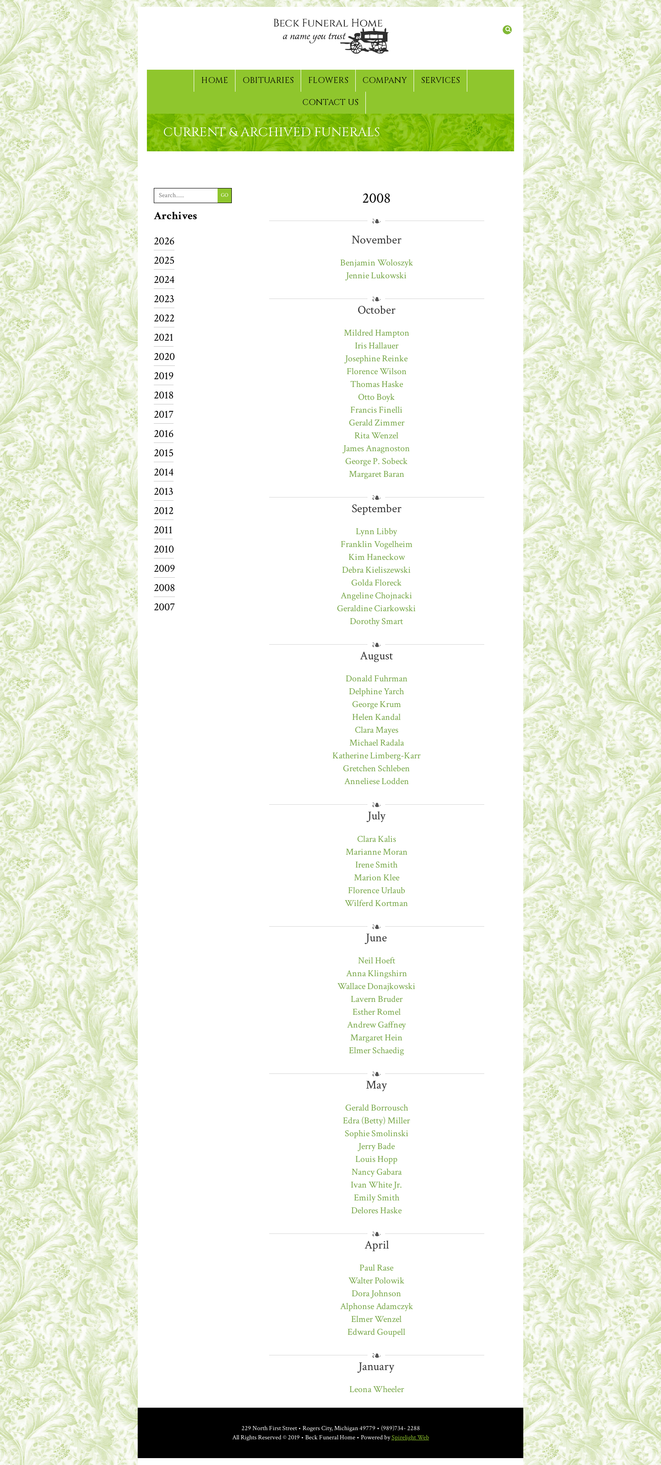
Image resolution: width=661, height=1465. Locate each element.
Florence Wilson (377, 371)
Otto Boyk (376, 397)
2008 (164, 588)
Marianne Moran (377, 852)
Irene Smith (376, 865)
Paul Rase (376, 1268)
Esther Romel (377, 1012)
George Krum (376, 704)
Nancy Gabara (377, 1172)
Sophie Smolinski (377, 1133)
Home (214, 80)
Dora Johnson (376, 1293)
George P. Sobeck (376, 461)
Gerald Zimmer (376, 423)
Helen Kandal (376, 717)
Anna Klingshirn (376, 973)
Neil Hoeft (376, 961)
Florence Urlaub (376, 890)
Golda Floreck (376, 583)
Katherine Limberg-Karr (376, 756)
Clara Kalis (376, 839)
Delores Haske (376, 1210)
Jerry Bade (377, 1146)
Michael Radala (376, 743)
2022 (164, 319)
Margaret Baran (376, 474)
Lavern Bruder (377, 999)
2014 (164, 473)
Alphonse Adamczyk (376, 1306)
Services (440, 80)
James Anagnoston (376, 448)
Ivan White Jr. (376, 1185)
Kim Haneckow (376, 557)
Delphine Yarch (376, 691)
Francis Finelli (376, 410)
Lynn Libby (376, 531)
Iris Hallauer (376, 346)
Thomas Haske (376, 384)
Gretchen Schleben (376, 768)
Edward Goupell (376, 1332)
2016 (164, 434)
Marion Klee (376, 878)
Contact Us (330, 102)
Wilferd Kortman (376, 903)
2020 (164, 357)
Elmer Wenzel (376, 1319)
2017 (164, 415)
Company (385, 80)
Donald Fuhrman (377, 679)
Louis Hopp (376, 1159)
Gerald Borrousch (376, 1108)
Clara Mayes (376, 730)
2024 (164, 280)
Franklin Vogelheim (377, 544)
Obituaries (268, 80)
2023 (164, 299)
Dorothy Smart (376, 621)
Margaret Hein (376, 1038)
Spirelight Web (410, 1437)
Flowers (328, 80)
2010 (164, 550)
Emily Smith (376, 1198)
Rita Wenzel (376, 436)
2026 (164, 242)
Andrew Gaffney (376, 1025)
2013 (164, 492)
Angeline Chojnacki (376, 596)
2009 (164, 569)
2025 (164, 261)
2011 (163, 531)
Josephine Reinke (376, 359)
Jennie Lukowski (376, 276)
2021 (164, 338)
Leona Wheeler (376, 1389)
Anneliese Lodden (376, 781)
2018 (164, 396)
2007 (164, 607)
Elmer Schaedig (376, 1050)
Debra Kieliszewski (376, 570)
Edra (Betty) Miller (376, 1121)
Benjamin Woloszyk (376, 263)
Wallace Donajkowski (376, 986)
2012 (164, 511)
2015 (164, 454)
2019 (164, 376)
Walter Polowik (376, 1281)
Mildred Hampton (376, 333)
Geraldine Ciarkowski (376, 608)
